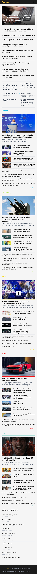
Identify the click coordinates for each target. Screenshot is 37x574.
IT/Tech (5, 110)
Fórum (28, 571)
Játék (4, 277)
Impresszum (20, 571)
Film (3, 433)
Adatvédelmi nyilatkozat (9, 571)
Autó (4, 354)
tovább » (32, 188)
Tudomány (6, 192)
